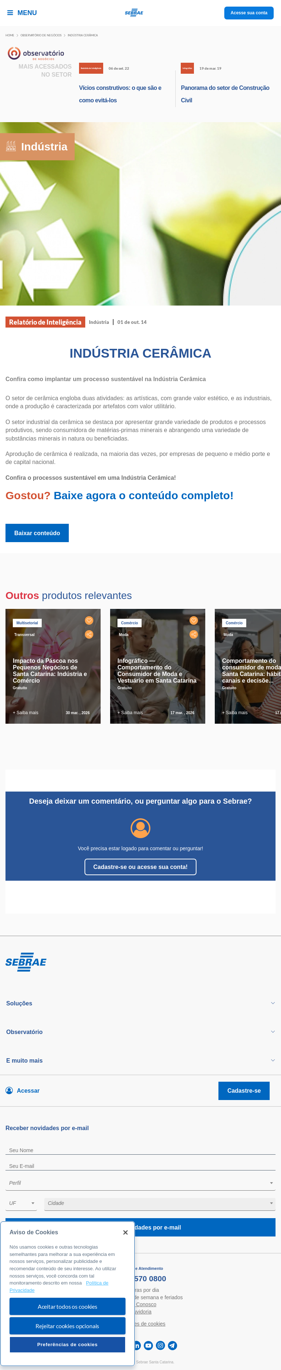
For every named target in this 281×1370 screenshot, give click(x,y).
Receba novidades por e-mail (140, 1227)
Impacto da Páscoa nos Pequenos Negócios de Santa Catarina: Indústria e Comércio (50, 671)
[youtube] (148, 1345)
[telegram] (172, 1345)
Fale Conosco (140, 1304)
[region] (67, 1293)
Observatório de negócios (40, 35)
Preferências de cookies (67, 1344)
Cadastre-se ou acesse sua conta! (140, 867)
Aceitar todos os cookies (67, 1306)
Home (9, 35)
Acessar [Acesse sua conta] (28, 1091)
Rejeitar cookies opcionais (67, 1325)
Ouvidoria (140, 1312)
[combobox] (140, 1184)
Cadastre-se (244, 1091)
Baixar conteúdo (37, 533)
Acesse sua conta (249, 12)
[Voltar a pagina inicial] (140, 13)
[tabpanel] (54, 666)
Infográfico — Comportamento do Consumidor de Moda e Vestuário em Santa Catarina (156, 671)
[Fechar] (125, 1232)
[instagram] (160, 1345)
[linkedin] (136, 1345)
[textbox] (144, 1183)
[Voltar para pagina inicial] (140, 962)
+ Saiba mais (25, 712)
